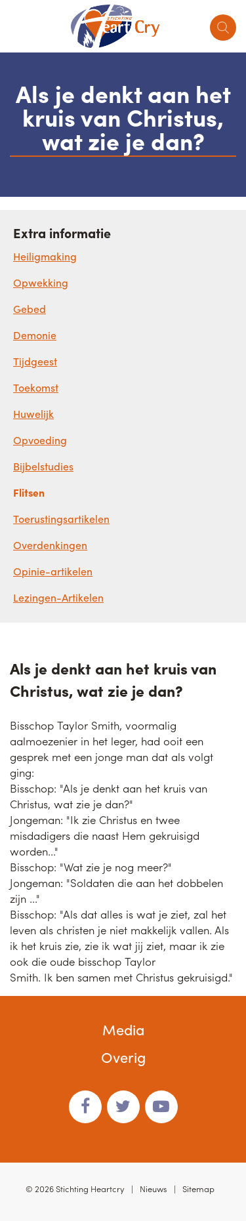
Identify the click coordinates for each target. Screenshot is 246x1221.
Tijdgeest (35, 361)
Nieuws (153, 1188)
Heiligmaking (45, 256)
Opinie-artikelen (52, 571)
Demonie (34, 334)
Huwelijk (33, 413)
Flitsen (29, 492)
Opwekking (40, 282)
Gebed (29, 308)
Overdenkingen (50, 544)
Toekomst (35, 387)
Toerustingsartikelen (61, 518)
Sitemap (198, 1188)
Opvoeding (40, 439)
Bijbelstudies (43, 466)
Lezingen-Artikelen (58, 597)
